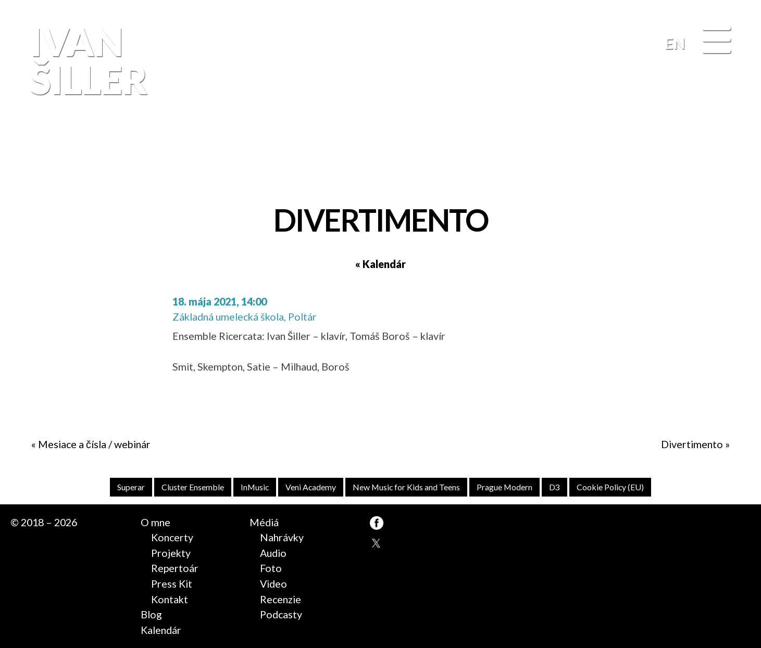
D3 (554, 487)
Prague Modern (504, 487)
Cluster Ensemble (192, 487)
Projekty (171, 553)
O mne (155, 522)
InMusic (255, 487)
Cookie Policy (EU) (610, 487)
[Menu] (716, 41)
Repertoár (174, 568)
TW (376, 543)
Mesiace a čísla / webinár (94, 444)
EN (675, 43)
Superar (131, 487)
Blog (151, 614)
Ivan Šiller (87, 61)
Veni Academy (310, 487)
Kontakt (169, 599)
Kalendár (161, 630)
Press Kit (171, 584)
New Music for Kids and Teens (406, 487)
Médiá (264, 522)
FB (729, 154)
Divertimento (692, 444)
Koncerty (172, 537)
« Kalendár (380, 264)
